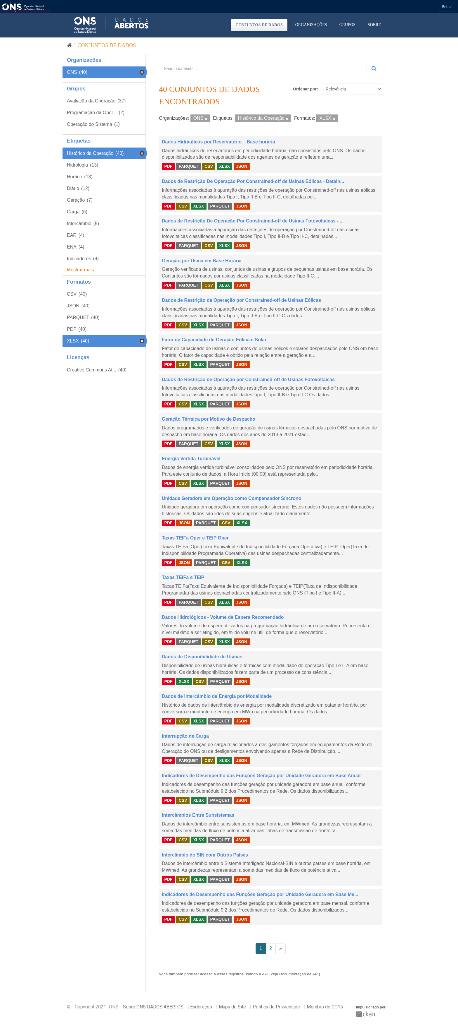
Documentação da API (299, 974)
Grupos (347, 25)
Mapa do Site (232, 1007)
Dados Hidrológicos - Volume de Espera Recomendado (223, 617)
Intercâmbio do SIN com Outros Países (205, 854)
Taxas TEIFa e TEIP (183, 577)
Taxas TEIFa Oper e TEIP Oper (195, 537)
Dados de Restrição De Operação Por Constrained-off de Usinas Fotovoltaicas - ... (253, 220)
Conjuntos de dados (259, 25)
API (265, 974)
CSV (208, 166)
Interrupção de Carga (185, 736)
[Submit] (374, 68)
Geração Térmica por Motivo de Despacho (208, 419)
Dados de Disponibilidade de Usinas (202, 656)
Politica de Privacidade (276, 1007)
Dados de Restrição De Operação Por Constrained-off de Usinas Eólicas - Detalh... (253, 181)
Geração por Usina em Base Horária (202, 260)
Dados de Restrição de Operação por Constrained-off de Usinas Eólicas (241, 300)
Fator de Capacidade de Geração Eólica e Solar (214, 339)
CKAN (366, 1014)
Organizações (311, 25)
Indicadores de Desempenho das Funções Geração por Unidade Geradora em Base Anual (261, 775)
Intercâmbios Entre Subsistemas (198, 815)
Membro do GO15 (325, 1007)
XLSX (224, 166)
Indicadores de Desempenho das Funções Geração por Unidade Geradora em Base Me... (260, 894)
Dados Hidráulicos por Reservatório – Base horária (218, 141)
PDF (168, 166)
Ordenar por (305, 89)
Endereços (201, 1007)
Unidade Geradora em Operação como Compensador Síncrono (231, 498)
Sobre (374, 25)
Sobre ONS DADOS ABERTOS (153, 1007)
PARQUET (188, 166)
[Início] (69, 45)
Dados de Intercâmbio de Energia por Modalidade (217, 696)
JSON (241, 166)
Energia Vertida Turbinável (191, 458)
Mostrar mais (80, 269)
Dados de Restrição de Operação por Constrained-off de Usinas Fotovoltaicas (248, 379)
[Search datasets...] (263, 68)
